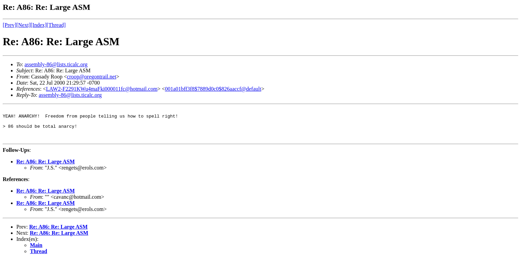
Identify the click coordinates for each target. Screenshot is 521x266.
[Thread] (56, 25)
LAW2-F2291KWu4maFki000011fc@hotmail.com (101, 89)
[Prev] (9, 25)
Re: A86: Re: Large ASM (45, 168)
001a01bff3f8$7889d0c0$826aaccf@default (213, 89)
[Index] (39, 25)
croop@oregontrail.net (91, 76)
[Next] (23, 25)
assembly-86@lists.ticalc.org (56, 64)
